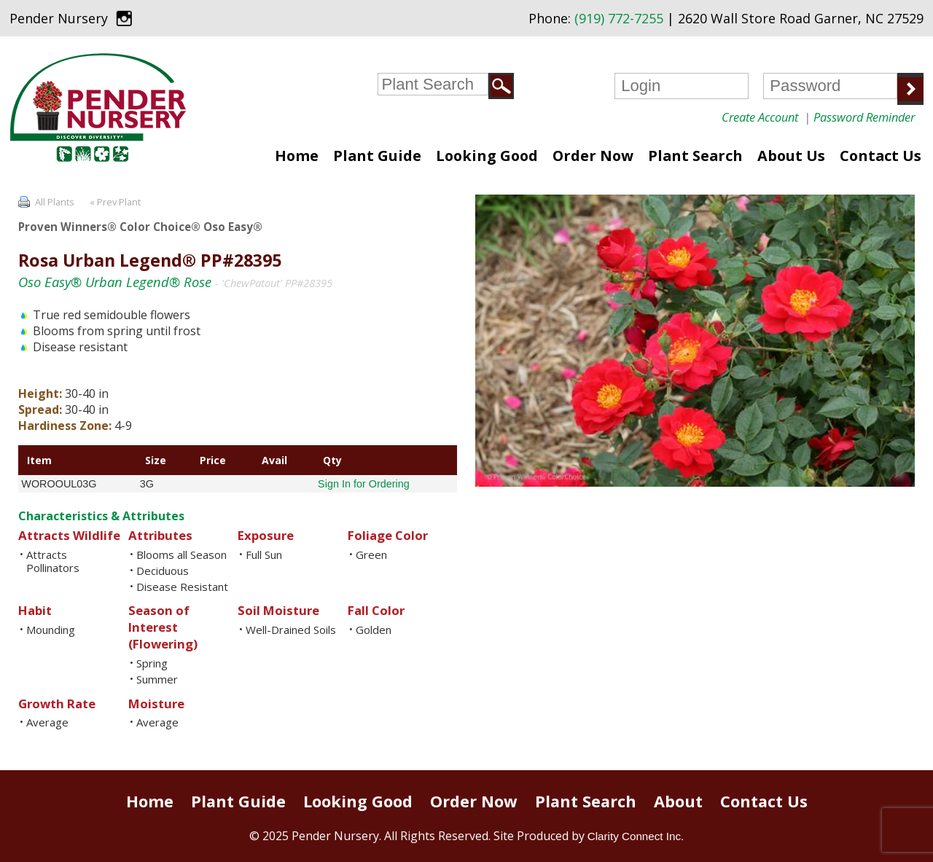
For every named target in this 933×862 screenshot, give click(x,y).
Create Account (760, 117)
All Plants (54, 201)
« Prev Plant (114, 201)
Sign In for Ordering (364, 484)
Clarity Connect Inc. (635, 836)
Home (297, 155)
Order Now (593, 155)
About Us (791, 155)
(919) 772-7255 (618, 18)
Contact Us (880, 155)
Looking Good (487, 155)
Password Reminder (864, 117)
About (678, 801)
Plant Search (695, 155)
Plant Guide (377, 155)
